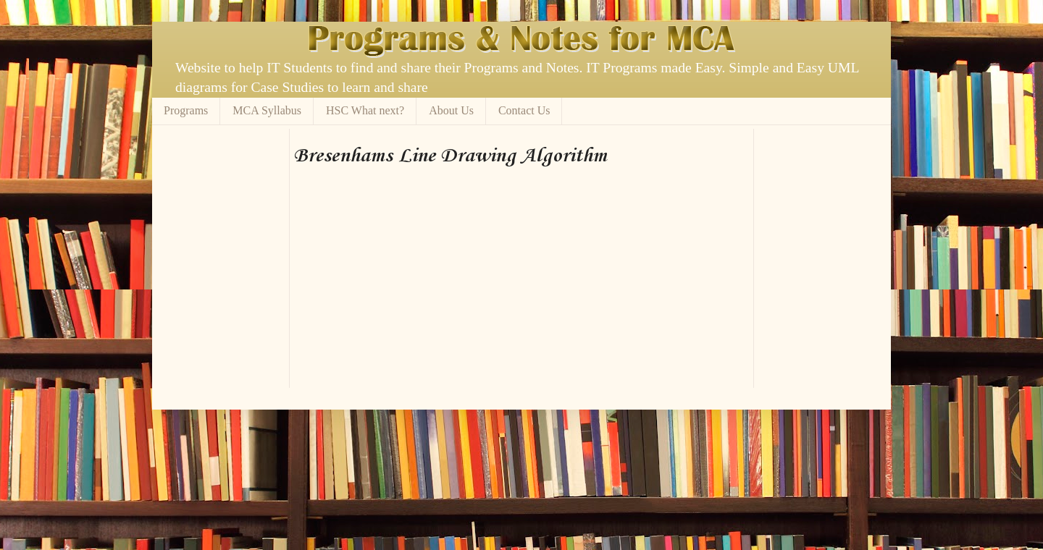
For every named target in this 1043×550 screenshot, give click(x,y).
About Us (451, 110)
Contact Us (524, 110)
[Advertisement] (462, 134)
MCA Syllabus (267, 110)
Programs (186, 110)
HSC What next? (365, 110)
